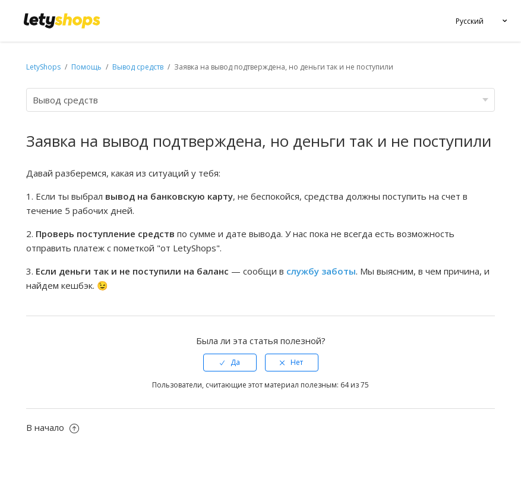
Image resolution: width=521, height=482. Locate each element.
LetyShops (43, 67)
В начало (52, 427)
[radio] (230, 362)
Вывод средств (137, 67)
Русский (470, 21)
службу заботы (321, 271)
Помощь (87, 67)
